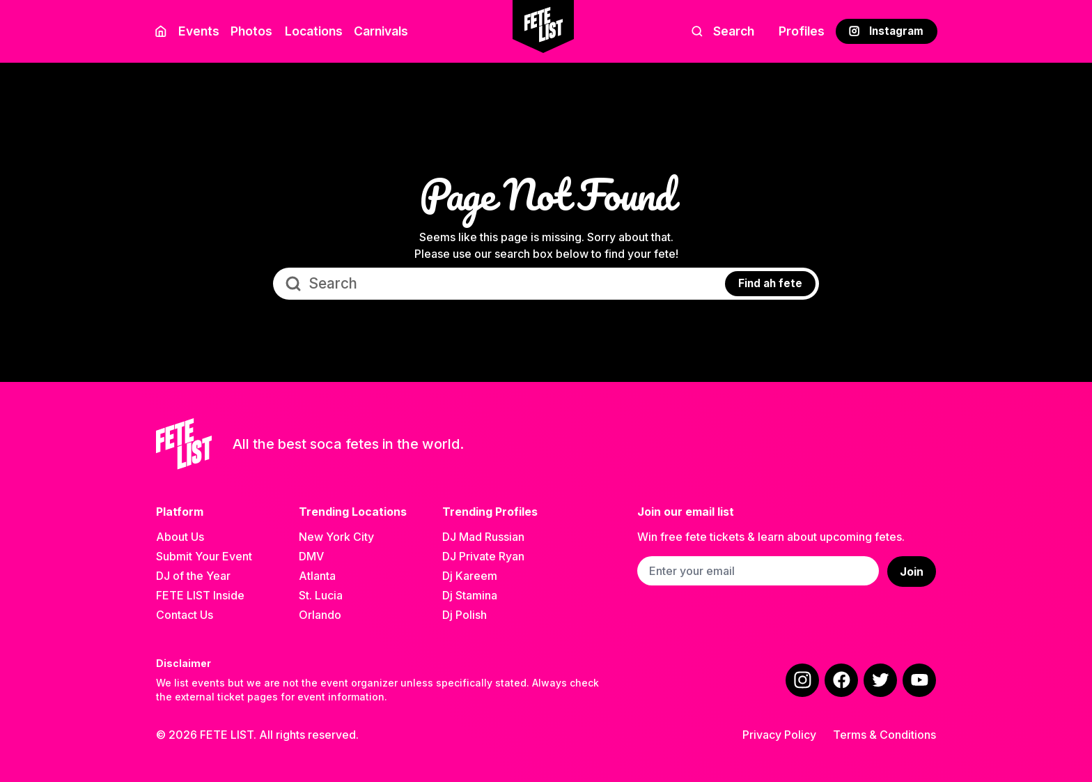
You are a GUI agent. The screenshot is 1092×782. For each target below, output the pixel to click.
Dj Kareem (469, 576)
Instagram (886, 31)
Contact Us (184, 615)
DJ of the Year (193, 576)
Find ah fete (770, 283)
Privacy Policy (779, 735)
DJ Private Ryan (483, 556)
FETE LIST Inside (200, 595)
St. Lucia (321, 595)
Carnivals (381, 31)
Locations (311, 31)
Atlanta (317, 576)
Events (198, 31)
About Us (180, 537)
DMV (311, 556)
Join (911, 571)
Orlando (320, 615)
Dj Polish (464, 615)
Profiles (802, 31)
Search (722, 31)
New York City (336, 537)
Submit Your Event (204, 556)
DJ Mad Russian (483, 537)
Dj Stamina (469, 595)
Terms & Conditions (884, 735)
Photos (251, 31)
